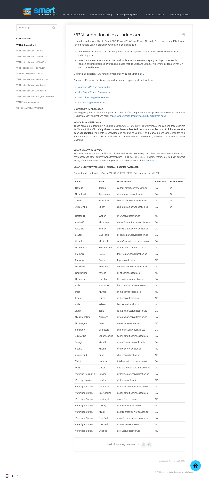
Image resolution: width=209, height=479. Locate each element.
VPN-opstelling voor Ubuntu (29, 73)
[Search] (36, 27)
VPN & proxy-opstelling (128, 16)
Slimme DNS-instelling (101, 14)
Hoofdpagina (51, 14)
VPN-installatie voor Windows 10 (32, 79)
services (150, 160)
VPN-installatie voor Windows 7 (31, 85)
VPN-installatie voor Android (29, 50)
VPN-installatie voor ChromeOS (31, 56)
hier (141, 74)
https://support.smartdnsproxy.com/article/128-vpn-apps (138, 116)
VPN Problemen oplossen (28, 102)
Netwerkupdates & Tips (74, 14)
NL (9, 476)
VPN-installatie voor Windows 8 (31, 90)
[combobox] (11, 476)
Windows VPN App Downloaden (94, 87)
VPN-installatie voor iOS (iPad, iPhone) (35, 96)
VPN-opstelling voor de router (30, 68)
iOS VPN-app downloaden (91, 102)
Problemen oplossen (154, 14)
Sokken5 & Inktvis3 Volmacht (30, 108)
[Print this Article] (183, 35)
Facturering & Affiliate (180, 14)
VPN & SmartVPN (26, 44)
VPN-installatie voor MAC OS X (31, 62)
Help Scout (188, 472)
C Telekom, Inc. (163, 472)
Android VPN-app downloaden (93, 97)
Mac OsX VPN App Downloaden (94, 92)
